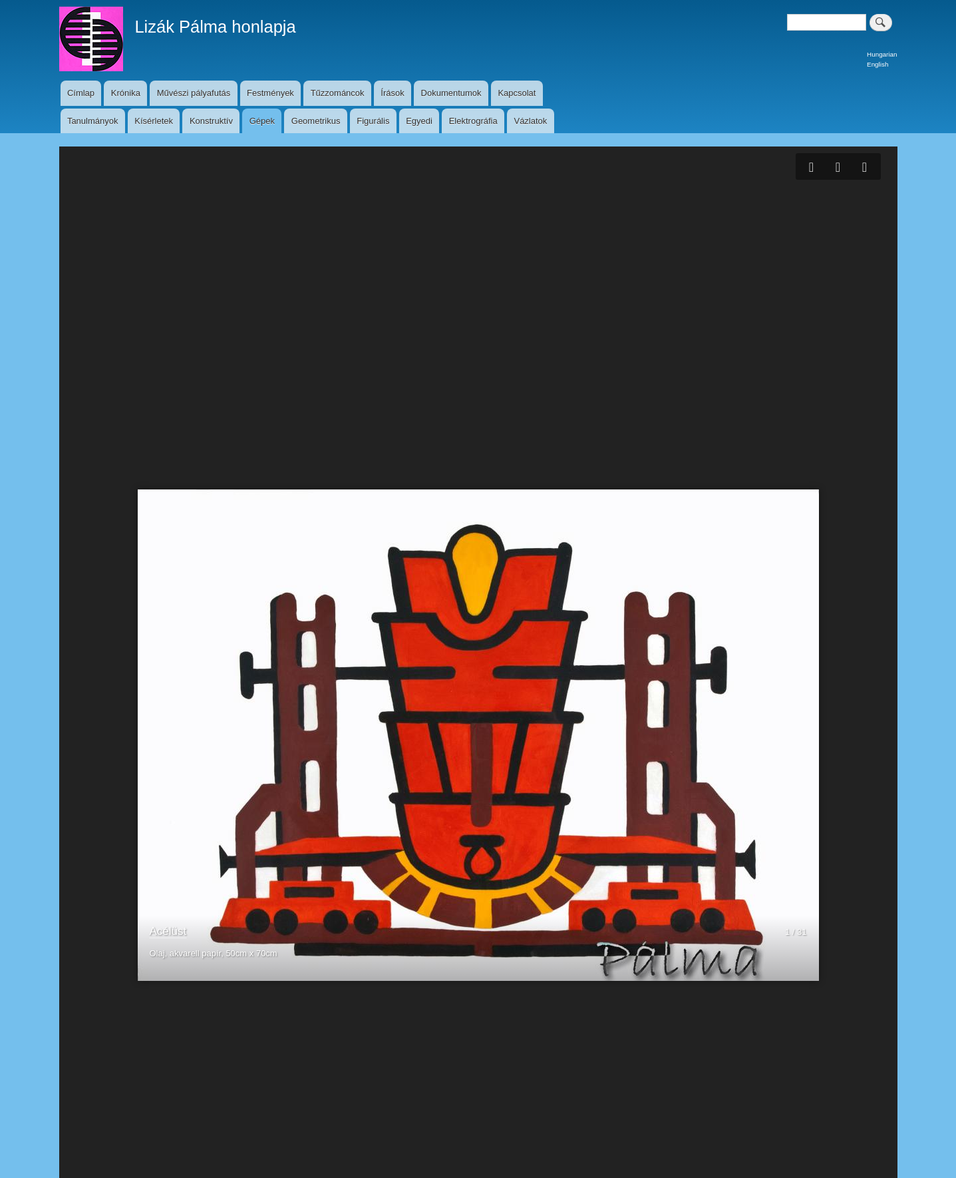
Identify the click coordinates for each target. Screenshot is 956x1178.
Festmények (270, 93)
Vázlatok (530, 121)
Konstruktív (211, 121)
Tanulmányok (92, 121)
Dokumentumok (451, 93)
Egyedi (419, 121)
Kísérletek (153, 121)
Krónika (125, 93)
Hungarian (882, 54)
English (877, 64)
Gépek (262, 121)
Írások (392, 93)
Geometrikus (316, 121)
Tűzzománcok (338, 93)
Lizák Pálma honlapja (214, 26)
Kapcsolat (517, 93)
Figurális (373, 121)
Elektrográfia (473, 121)
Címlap (80, 93)
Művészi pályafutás (194, 93)
